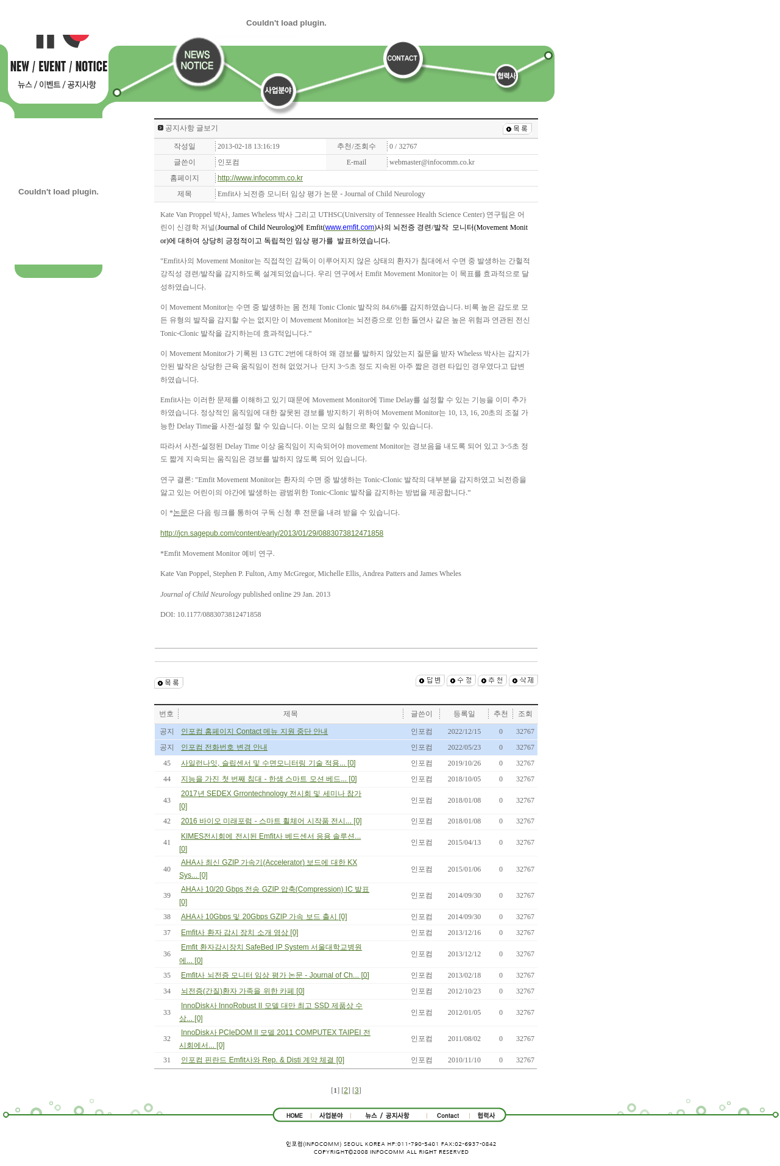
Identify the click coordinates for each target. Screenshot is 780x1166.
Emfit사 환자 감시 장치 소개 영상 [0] (240, 932)
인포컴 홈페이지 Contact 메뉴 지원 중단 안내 (254, 731)
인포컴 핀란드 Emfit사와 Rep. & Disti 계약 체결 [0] (262, 1060)
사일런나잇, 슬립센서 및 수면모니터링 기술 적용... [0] (268, 763)
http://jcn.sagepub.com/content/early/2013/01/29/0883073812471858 (271, 533)
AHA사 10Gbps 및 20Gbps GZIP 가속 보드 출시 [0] (264, 916)
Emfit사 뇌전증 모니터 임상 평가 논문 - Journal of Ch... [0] (275, 975)
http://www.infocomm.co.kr (260, 178)
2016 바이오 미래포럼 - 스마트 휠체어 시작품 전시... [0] (271, 821)
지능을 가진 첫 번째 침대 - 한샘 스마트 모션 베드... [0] (269, 779)
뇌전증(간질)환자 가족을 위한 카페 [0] (243, 991)
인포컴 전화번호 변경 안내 (224, 747)
